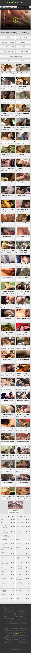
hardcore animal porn (5, 536)
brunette (8, 389)
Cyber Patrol (18, 634)
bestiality (19, 129)
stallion (23, 37)
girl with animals (5, 115)
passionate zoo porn (6, 129)
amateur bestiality (20, 578)
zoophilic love (23, 42)
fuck (20, 102)
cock (11, 143)
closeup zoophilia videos (16, 61)
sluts (2, 143)
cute (2, 498)
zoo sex (18, 115)
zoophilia (18, 197)
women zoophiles (5, 484)
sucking (3, 184)
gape (2, 211)
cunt (17, 320)
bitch (6, 293)
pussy (18, 416)
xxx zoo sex (19, 266)
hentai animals (5, 75)
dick (2, 558)
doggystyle (4, 88)
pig (17, 102)
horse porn (23, 51)
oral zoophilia (4, 562)
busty (26, 225)
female (24, 348)
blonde (18, 544)
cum (18, 75)
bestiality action (4, 590)
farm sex (8, 37)
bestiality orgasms (20, 583)
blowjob (10, 156)
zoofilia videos (19, 557)
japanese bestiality (16, 56)
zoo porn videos (8, 42)
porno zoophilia (8, 47)
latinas (19, 595)
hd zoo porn (19, 361)
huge (2, 587)
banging (26, 252)
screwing (3, 102)
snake (25, 266)
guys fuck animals (19, 567)
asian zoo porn (20, 307)
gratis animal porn (14, 512)
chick (23, 47)
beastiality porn (5, 348)
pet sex (9, 102)
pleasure (25, 143)
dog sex (7, 143)
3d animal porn (8, 51)
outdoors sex (20, 184)
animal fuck (25, 375)
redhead (24, 389)
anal (7, 334)
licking (18, 587)
